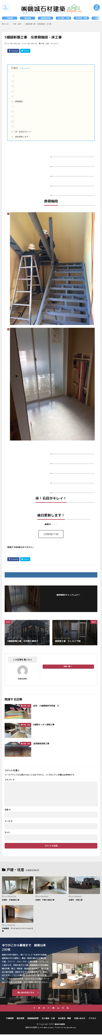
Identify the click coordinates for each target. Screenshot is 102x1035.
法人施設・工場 (63, 18)
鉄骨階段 (16, 101)
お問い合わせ (79, 1019)
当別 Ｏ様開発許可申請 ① (47, 705)
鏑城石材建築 (59, 1024)
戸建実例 (9, 18)
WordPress (72, 1028)
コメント (9, 780)
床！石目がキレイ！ (21, 132)
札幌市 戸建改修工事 (11, 900)
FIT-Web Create (46, 1028)
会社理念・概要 (81, 18)
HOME (6, 24)
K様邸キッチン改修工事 (44, 724)
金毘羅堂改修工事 (41, 743)
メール (9, 821)
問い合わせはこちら (26, 993)
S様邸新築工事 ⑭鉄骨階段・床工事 (38, 24)
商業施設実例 (45, 18)
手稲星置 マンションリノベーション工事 (17, 930)
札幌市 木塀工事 (76, 900)
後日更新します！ (20, 137)
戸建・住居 (17, 24)
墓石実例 (27, 18)
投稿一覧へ (68, 666)
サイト (7, 832)
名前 (8, 810)
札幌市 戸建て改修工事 (45, 900)
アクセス (92, 1019)
